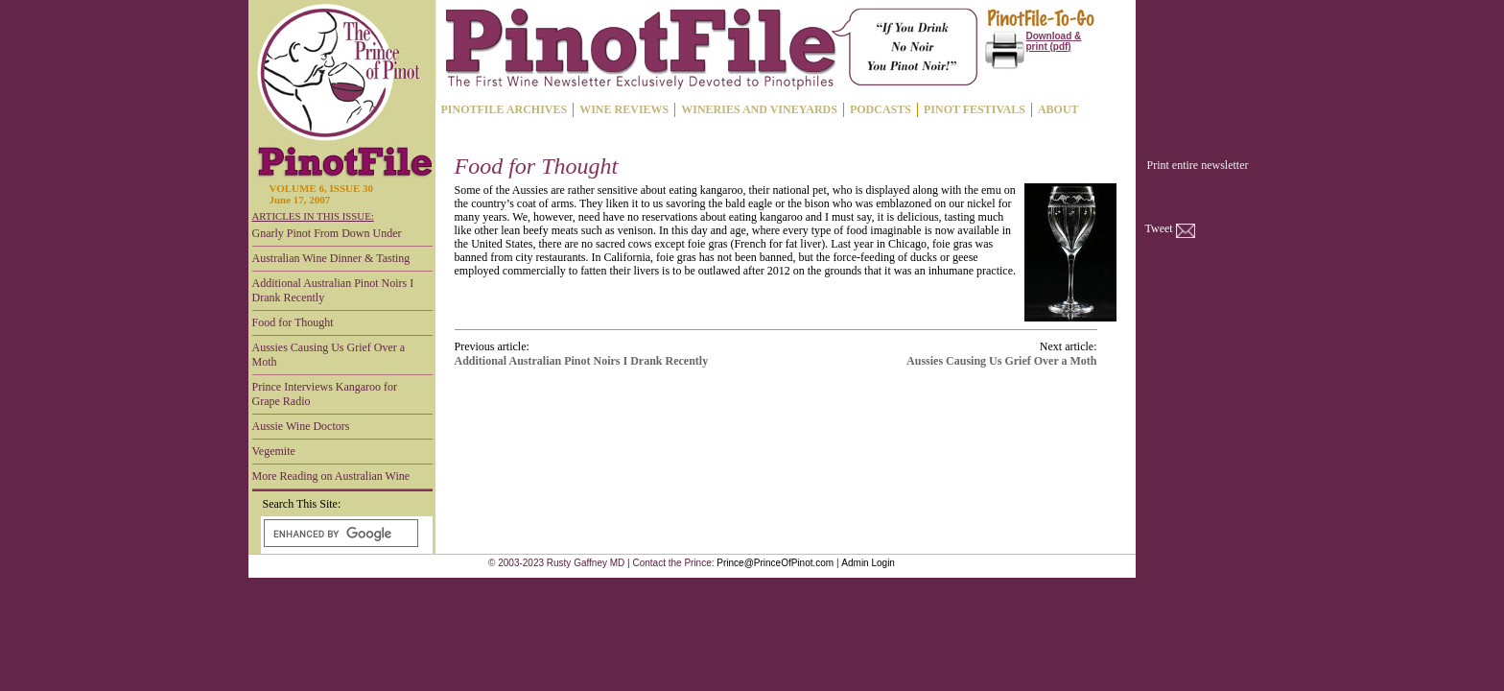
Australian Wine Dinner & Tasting (331, 258)
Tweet (1159, 228)
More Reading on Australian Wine (331, 476)
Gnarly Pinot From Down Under (327, 233)
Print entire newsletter (1198, 165)
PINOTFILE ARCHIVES (504, 109)
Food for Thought (293, 322)
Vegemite (273, 451)
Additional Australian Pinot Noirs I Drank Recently (333, 290)
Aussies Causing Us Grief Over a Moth (329, 355)
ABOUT (1058, 109)
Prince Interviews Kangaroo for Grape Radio (325, 394)
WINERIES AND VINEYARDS (759, 109)
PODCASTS (880, 109)
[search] (339, 533)
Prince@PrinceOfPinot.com (775, 563)
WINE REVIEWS (624, 109)
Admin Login (868, 563)
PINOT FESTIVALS (974, 109)
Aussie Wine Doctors (301, 426)
